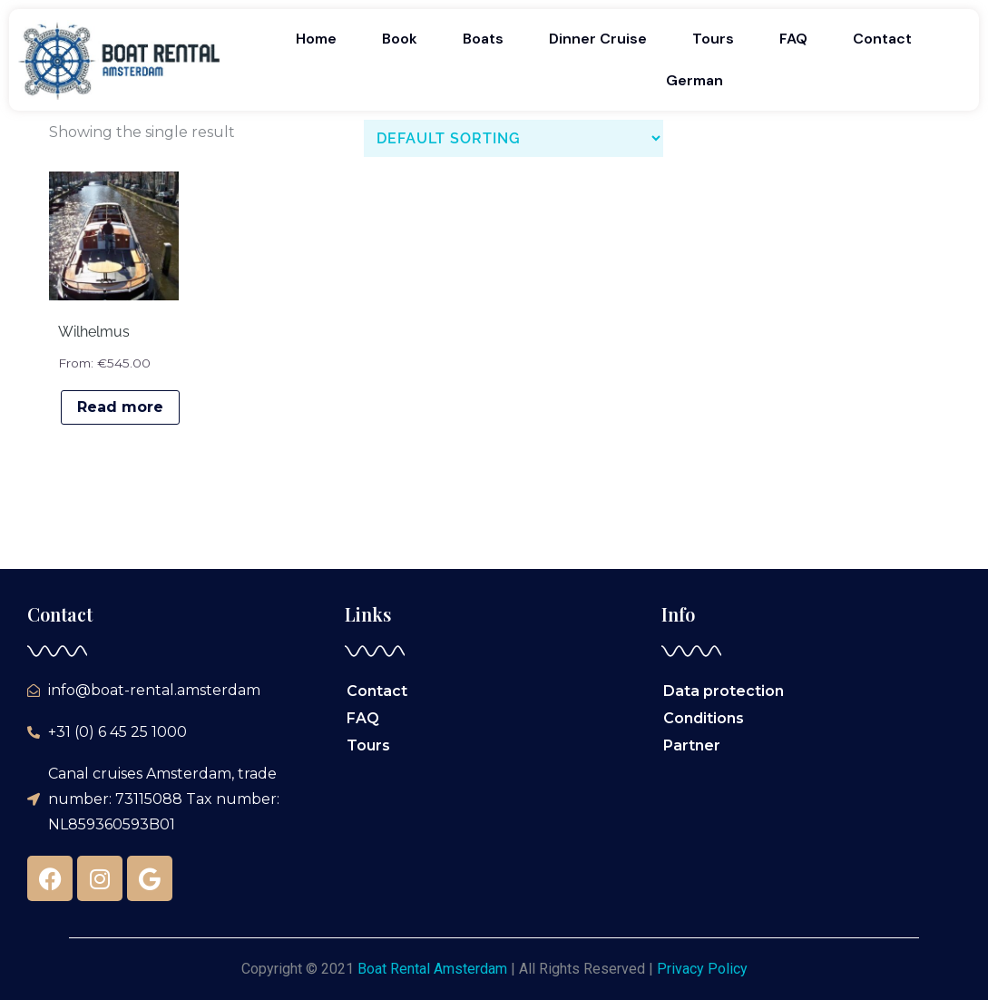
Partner (691, 745)
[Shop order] (513, 138)
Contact (882, 38)
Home (316, 38)
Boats (483, 38)
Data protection (723, 691)
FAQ (793, 38)
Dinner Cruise (598, 38)
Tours (713, 38)
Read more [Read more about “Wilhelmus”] (120, 407)
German (694, 80)
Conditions (703, 718)
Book (399, 38)
